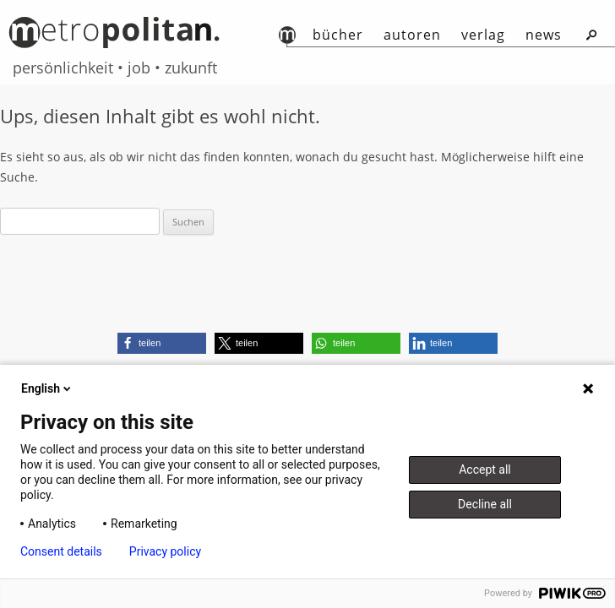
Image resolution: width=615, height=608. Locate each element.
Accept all (485, 469)
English (47, 388)
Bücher (338, 34)
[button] (161, 343)
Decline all (485, 504)
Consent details (61, 551)
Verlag (483, 34)
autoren (412, 34)
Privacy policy (165, 551)
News (543, 34)
